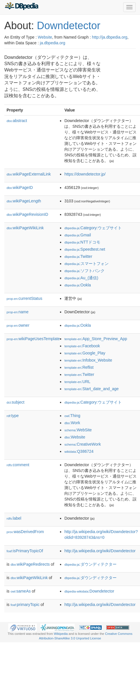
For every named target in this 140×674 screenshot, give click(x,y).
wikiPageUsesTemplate (33, 338)
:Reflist (78, 367)
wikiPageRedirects (30, 564)
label (14, 518)
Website (45, 37)
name (18, 312)
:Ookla (77, 285)
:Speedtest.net (84, 249)
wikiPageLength (24, 201)
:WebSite (78, 430)
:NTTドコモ (82, 242)
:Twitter (78, 256)
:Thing (72, 415)
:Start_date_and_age (91, 388)
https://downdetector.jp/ (84, 174)
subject (15, 402)
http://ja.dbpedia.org (109, 37)
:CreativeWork (82, 444)
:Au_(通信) (81, 278)
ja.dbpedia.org (52, 43)
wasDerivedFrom (25, 531)
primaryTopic (25, 604)
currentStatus (24, 298)
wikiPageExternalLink (29, 174)
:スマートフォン (86, 263)
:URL (77, 381)
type (13, 415)
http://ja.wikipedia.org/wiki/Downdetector (99, 551)
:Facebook (82, 346)
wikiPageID (20, 187)
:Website (74, 437)
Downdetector (68, 25)
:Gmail (77, 235)
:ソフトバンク (84, 270)
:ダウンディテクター (90, 564)
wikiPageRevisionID (27, 214)
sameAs (21, 591)
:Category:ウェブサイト (93, 228)
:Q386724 (78, 451)
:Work (72, 422)
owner (18, 325)
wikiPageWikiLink (25, 228)
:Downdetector (89, 591)
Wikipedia (61, 633)
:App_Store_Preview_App (95, 338)
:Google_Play (84, 353)
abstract (17, 120)
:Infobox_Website (88, 360)
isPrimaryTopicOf (25, 551)
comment (18, 464)
